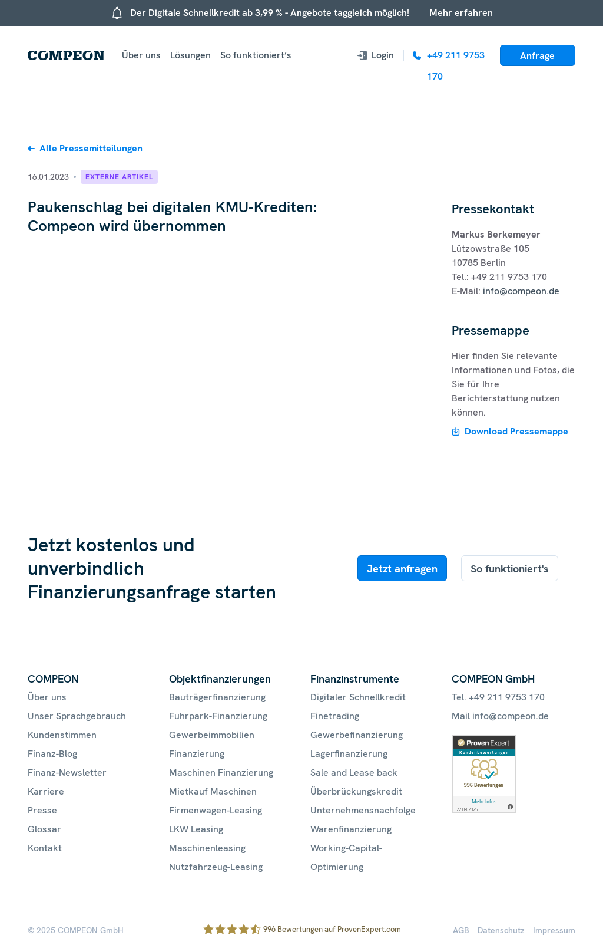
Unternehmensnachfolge (363, 810)
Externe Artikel (119, 177)
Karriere (46, 791)
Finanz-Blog (52, 753)
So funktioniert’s (255, 55)
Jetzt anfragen (402, 568)
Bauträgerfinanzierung (217, 697)
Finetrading (334, 716)
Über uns (141, 55)
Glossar (44, 829)
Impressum (554, 930)
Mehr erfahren (461, 12)
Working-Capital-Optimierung (346, 857)
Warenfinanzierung (351, 829)
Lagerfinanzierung (348, 753)
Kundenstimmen (62, 735)
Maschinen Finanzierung (221, 772)
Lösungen (190, 55)
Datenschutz (501, 930)
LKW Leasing (196, 829)
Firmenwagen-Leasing (215, 810)
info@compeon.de (521, 291)
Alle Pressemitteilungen (91, 148)
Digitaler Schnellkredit (358, 697)
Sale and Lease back (353, 772)
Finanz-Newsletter (67, 772)
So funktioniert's (510, 568)
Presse (42, 810)
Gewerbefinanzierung (356, 735)
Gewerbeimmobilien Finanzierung (211, 744)
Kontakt (45, 848)
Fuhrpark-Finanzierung (218, 716)
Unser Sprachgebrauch (77, 716)
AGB (461, 930)
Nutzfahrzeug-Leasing (216, 867)
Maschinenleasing (207, 848)
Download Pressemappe (516, 431)
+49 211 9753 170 (509, 277)
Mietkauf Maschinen (213, 791)
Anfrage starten (537, 58)
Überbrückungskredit (356, 791)
